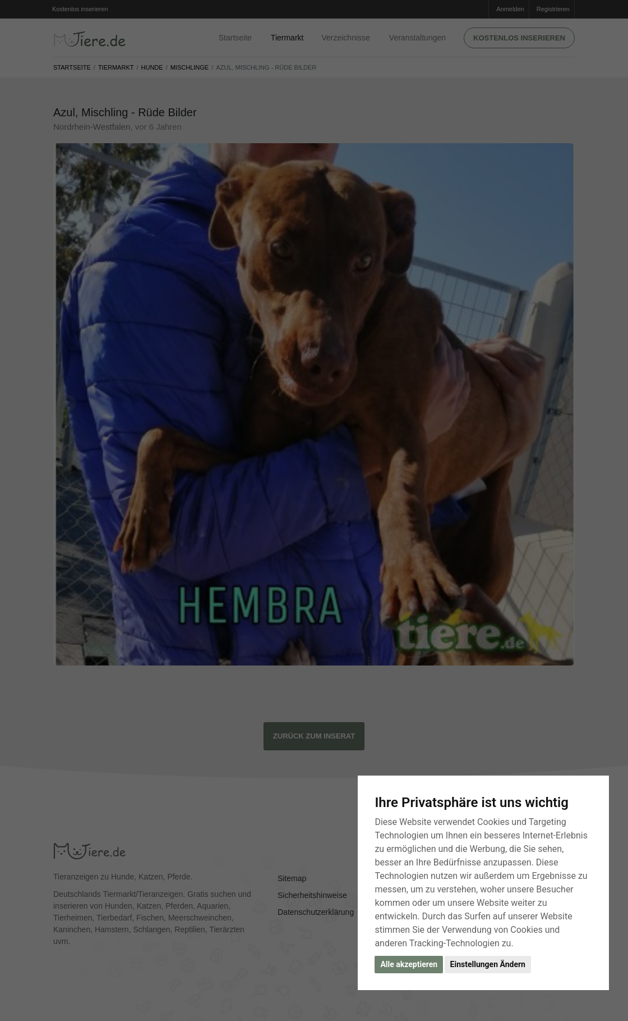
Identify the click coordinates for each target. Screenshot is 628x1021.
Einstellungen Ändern (487, 964)
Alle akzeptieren (408, 964)
